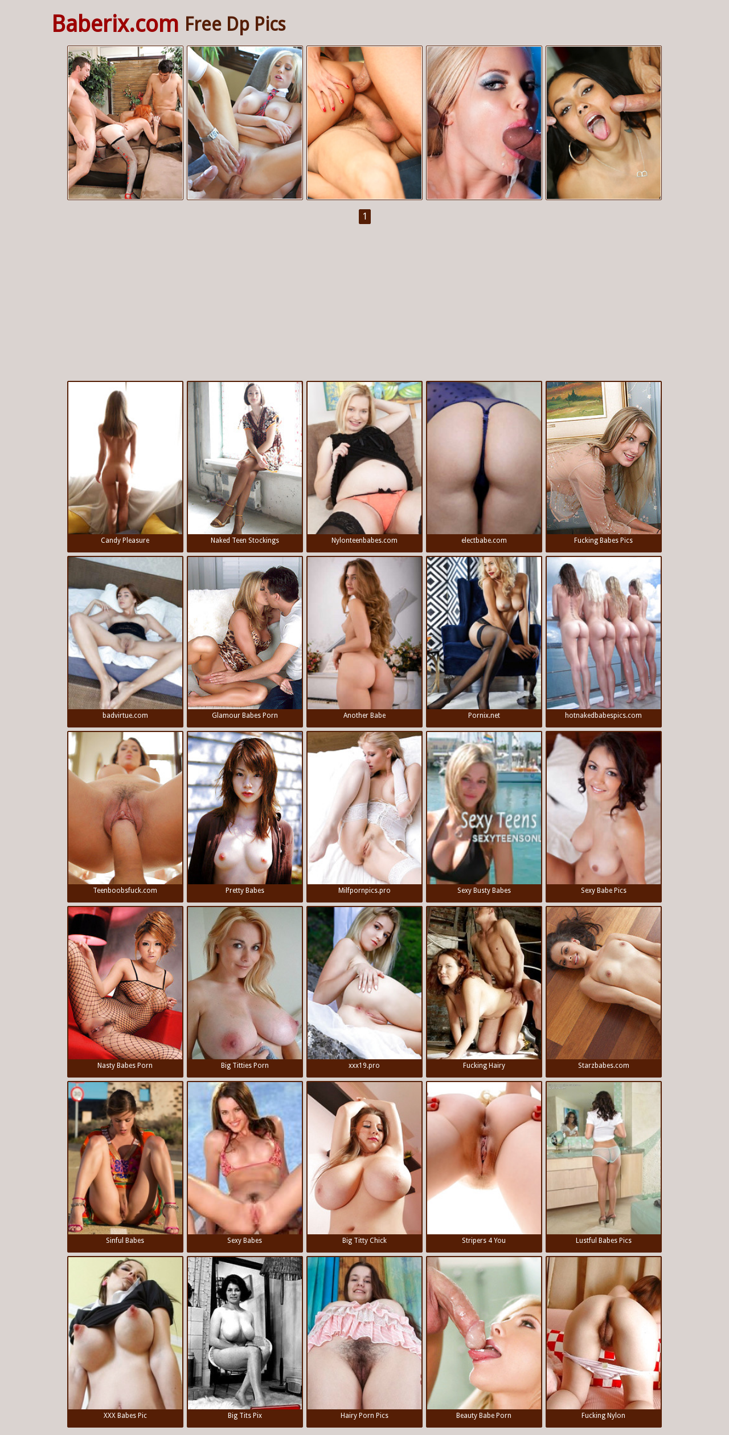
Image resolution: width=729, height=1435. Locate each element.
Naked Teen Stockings (245, 463)
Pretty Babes (245, 813)
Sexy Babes (245, 1163)
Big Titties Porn (245, 988)
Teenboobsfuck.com (125, 813)
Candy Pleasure (125, 463)
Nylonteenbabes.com (364, 463)
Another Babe (364, 638)
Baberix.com (115, 24)
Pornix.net (484, 638)
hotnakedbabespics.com (604, 638)
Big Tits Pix (245, 1338)
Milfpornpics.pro (364, 813)
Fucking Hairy (484, 988)
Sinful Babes (125, 1163)
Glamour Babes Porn (245, 638)
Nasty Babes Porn (125, 988)
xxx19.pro (364, 988)
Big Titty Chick (364, 1163)
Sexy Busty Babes (484, 813)
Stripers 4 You (484, 1163)
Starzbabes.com (604, 988)
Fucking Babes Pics (604, 463)
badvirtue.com (125, 638)
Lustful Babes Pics (604, 1163)
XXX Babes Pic (125, 1338)
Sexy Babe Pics (604, 813)
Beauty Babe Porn (484, 1338)
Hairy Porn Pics (364, 1338)
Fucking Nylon (604, 1338)
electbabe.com (484, 463)
